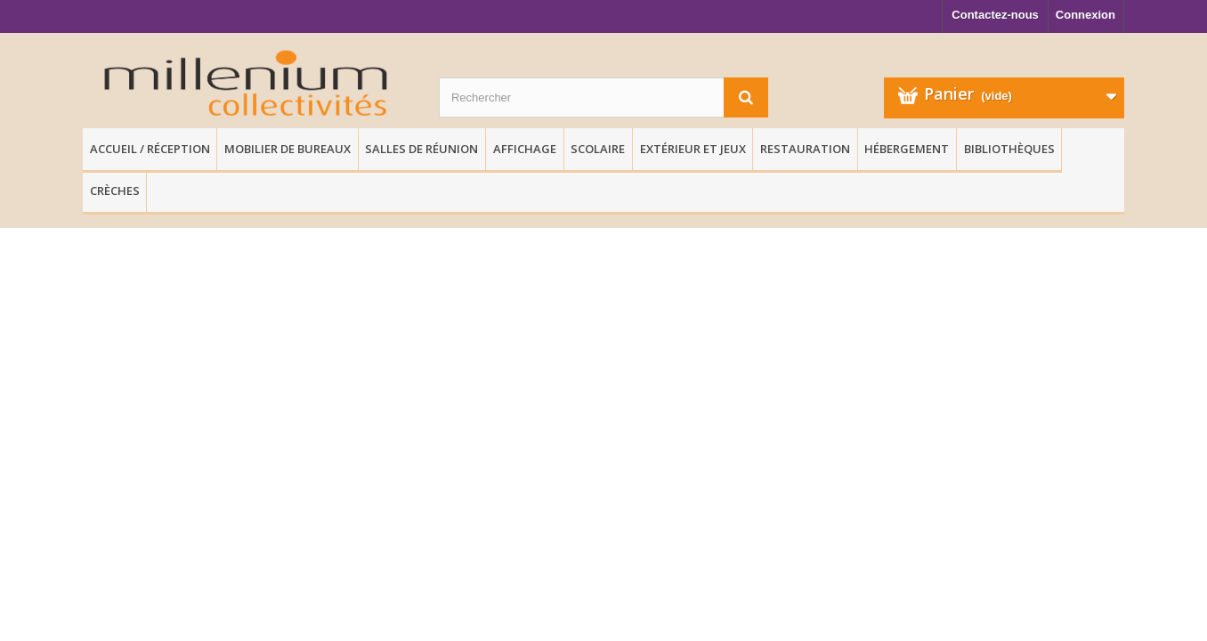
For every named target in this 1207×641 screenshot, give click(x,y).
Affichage (524, 149)
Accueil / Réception (150, 149)
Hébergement (906, 149)
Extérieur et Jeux (693, 149)
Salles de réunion (421, 149)
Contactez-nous (995, 14)
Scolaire (598, 149)
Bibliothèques (1009, 149)
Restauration (805, 149)
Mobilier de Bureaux (287, 149)
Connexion (1085, 14)
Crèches (115, 191)
